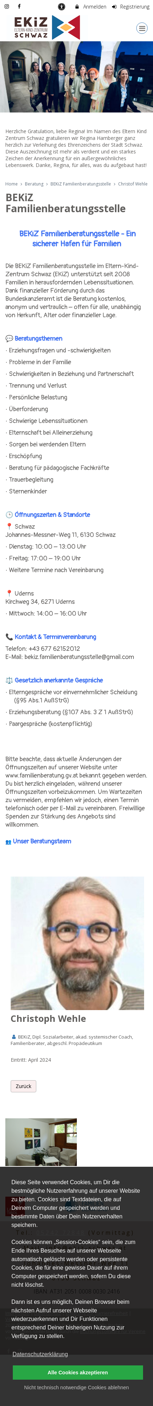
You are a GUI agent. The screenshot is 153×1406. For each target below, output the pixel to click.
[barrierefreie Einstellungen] (62, 6)
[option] (76, 77)
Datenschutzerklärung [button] (40, 1354)
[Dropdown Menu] (142, 28)
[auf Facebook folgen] (20, 6)
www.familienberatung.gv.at (41, 776)
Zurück (23, 1086)
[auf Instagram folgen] (7, 6)
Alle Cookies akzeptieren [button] (78, 1372)
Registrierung (130, 6)
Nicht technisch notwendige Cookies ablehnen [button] (76, 1387)
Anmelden (90, 6)
